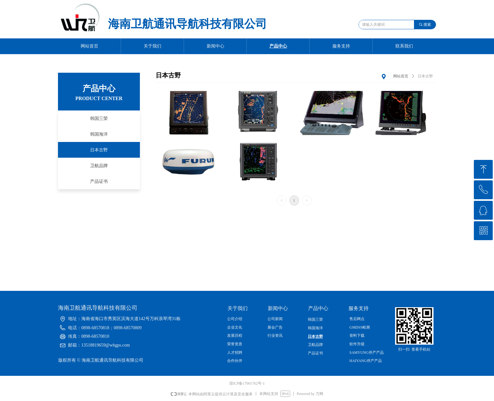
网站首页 (400, 76)
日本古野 (425, 76)
